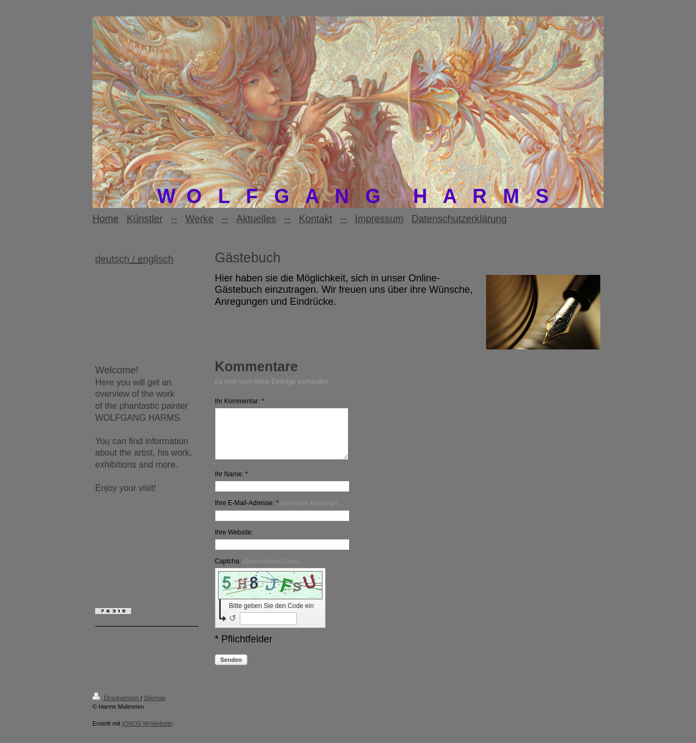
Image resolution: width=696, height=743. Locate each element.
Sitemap (154, 707)
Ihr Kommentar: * (239, 401)
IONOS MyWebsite (147, 733)
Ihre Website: (234, 542)
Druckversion (116, 707)
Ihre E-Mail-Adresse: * (276, 513)
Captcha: (257, 571)
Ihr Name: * (231, 484)
